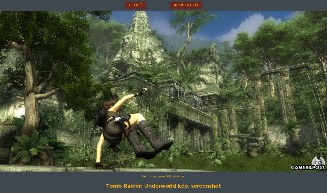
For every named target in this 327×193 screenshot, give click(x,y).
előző (136, 5)
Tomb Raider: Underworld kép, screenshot (163, 186)
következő (186, 5)
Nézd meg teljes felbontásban (163, 176)
